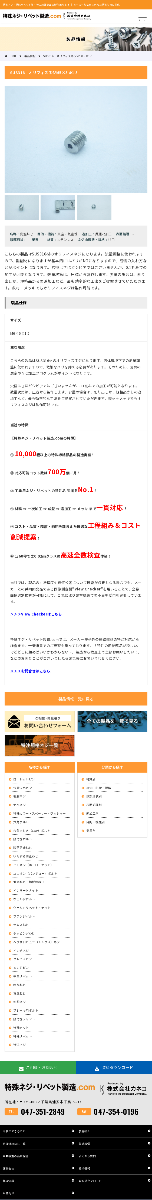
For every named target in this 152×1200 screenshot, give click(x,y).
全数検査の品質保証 (15, 1156)
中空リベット (22, 976)
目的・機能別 (95, 822)
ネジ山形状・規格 (98, 788)
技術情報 (84, 1168)
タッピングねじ (24, 933)
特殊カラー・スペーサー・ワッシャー (39, 813)
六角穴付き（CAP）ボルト (31, 830)
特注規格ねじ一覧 (14, 1144)
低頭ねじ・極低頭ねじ (28, 882)
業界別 (91, 830)
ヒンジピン (21, 967)
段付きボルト (22, 839)
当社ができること (14, 1131)
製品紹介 (84, 1131)
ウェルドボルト (24, 899)
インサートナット (25, 890)
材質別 (91, 779)
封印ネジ (19, 1002)
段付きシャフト (24, 1019)
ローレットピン (24, 779)
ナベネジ (19, 805)
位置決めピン (22, 788)
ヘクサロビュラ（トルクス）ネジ (36, 942)
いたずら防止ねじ (25, 856)
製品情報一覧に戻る (76, 698)
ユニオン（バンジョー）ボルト (35, 873)
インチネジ (21, 950)
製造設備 (84, 1144)
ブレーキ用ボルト (25, 1010)
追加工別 (92, 813)
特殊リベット (22, 1036)
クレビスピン (22, 959)
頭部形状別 (94, 796)
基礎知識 (8, 1181)
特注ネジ (19, 1044)
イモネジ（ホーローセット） (33, 865)
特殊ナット (21, 1027)
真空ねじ (19, 993)
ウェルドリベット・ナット (32, 907)
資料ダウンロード (90, 1181)
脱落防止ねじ (22, 847)
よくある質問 (87, 1156)
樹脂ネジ (19, 796)
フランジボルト (24, 916)
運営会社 (8, 1168)
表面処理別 (94, 805)
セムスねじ (21, 924)
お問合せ (8, 1193)
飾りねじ (19, 985)
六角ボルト (21, 822)
